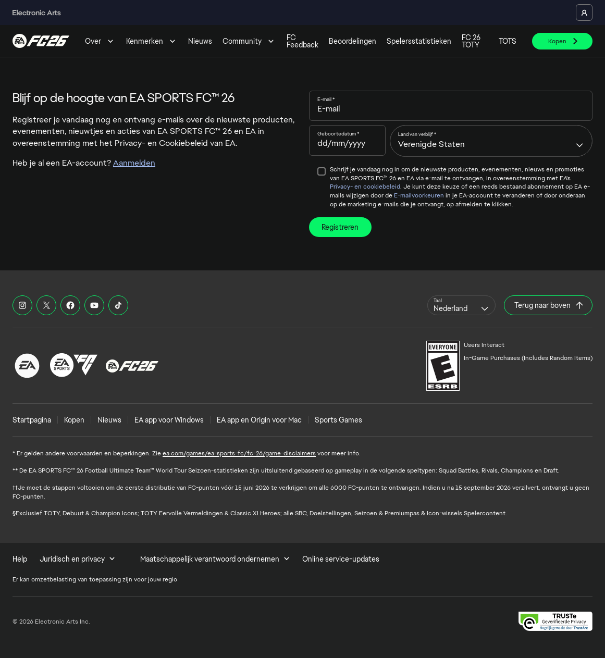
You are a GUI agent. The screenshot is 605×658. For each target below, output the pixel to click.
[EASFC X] (46, 305)
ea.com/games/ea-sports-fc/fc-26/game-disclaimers (239, 453)
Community (249, 41)
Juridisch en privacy (77, 559)
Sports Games (338, 420)
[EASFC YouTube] (94, 305)
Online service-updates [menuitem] (340, 559)
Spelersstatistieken (419, 41)
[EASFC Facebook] (70, 305)
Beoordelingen (352, 41)
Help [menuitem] (20, 559)
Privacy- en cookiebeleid (365, 186)
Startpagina (32, 420)
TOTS (507, 41)
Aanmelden (134, 162)
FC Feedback (302, 41)
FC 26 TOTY (471, 41)
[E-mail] (451, 109)
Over (100, 41)
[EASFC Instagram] (22, 305)
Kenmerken (152, 41)
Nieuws (200, 41)
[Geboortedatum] (347, 143)
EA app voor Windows (169, 420)
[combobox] (491, 140)
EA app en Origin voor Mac (259, 420)
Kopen (74, 420)
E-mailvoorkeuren (419, 195)
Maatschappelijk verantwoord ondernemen (215, 559)
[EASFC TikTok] (118, 305)
